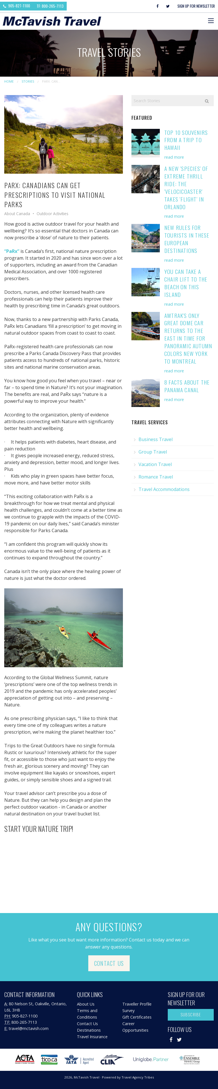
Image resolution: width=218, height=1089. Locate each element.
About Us (86, 1004)
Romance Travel (156, 477)
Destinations (89, 1030)
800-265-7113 (24, 1022)
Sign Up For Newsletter (196, 6)
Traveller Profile (137, 1004)
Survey (128, 1010)
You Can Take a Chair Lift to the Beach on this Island (185, 283)
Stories (28, 81)
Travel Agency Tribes (137, 1077)
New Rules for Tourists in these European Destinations (186, 239)
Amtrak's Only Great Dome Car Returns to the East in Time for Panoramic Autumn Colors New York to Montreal (188, 338)
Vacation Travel (155, 464)
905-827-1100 (16, 6)
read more (174, 157)
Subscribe (191, 1014)
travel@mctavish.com (29, 1028)
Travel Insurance (92, 1036)
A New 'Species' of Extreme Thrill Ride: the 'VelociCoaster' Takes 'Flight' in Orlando (186, 187)
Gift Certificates (137, 1017)
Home (9, 81)
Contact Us (109, 963)
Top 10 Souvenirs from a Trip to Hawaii (186, 140)
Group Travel (153, 452)
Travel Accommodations (164, 489)
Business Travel (156, 439)
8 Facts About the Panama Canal (186, 386)
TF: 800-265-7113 (50, 6)
